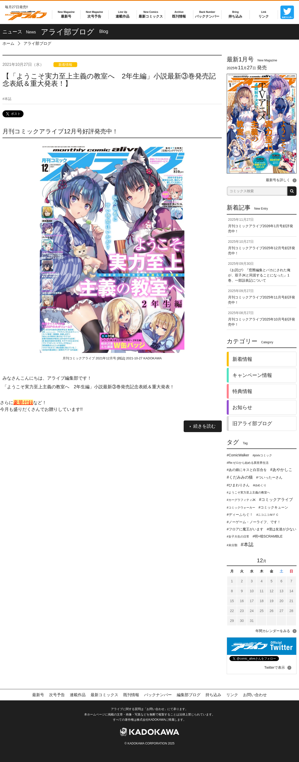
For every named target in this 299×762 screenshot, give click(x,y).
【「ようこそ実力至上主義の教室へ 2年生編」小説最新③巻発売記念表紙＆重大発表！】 (109, 80)
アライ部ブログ (37, 43)
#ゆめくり (260, 485)
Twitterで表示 (274, 667)
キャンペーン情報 (252, 375)
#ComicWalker (238, 455)
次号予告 (94, 14)
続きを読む (203, 426)
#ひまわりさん (238, 485)
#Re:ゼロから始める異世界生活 (248, 463)
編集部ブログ (188, 695)
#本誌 (247, 544)
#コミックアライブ (276, 499)
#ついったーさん (269, 477)
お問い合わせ (255, 695)
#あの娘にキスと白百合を (247, 470)
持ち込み (235, 14)
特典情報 (242, 391)
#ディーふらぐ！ (240, 514)
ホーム (8, 43)
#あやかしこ (281, 469)
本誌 (6, 99)
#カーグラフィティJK (241, 500)
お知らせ (242, 407)
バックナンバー (207, 14)
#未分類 (232, 545)
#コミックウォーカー (241, 507)
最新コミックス (151, 14)
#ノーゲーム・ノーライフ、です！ (254, 522)
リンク (263, 14)
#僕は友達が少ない (282, 529)
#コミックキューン (273, 507)
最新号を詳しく (278, 180)
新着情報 (242, 359)
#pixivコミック (262, 455)
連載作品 (122, 14)
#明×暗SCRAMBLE (268, 536)
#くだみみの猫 (240, 477)
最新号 (66, 14)
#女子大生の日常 (238, 536)
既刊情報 (179, 14)
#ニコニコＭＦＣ (267, 514)
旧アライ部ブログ (252, 423)
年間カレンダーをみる (272, 631)
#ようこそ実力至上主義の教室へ (248, 492)
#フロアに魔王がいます (245, 529)
